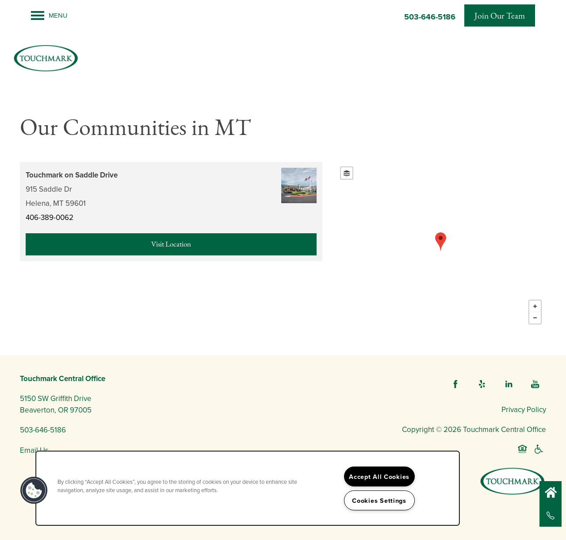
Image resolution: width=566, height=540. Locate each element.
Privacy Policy (523, 409)
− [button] (535, 318)
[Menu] (49, 15)
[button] (499, 15)
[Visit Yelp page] (482, 384)
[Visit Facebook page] (455, 384)
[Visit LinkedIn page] (508, 384)
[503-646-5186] (550, 516)
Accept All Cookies (379, 476)
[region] (247, 488)
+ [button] (535, 306)
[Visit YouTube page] (535, 384)
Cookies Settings (379, 500)
